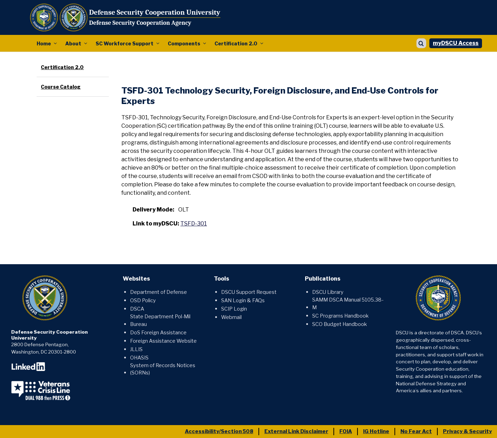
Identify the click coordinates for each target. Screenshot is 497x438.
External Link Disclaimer (296, 431)
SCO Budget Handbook (339, 324)
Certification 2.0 (235, 43)
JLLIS (136, 349)
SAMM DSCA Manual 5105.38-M (347, 304)
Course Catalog (61, 87)
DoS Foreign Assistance (158, 332)
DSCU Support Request (249, 292)
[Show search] (421, 43)
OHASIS (139, 358)
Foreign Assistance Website (163, 341)
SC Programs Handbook (340, 316)
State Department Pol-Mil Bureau (160, 320)
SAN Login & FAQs (243, 300)
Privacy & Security (467, 431)
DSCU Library (328, 292)
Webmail (231, 317)
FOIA (345, 431)
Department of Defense (158, 292)
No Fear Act (416, 431)
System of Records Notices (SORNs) (162, 369)
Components (184, 43)
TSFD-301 (193, 223)
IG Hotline (376, 431)
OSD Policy (143, 300)
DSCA (137, 309)
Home (44, 43)
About (73, 43)
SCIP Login (234, 309)
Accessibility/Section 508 (219, 431)
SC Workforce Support (124, 43)
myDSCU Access (456, 43)
